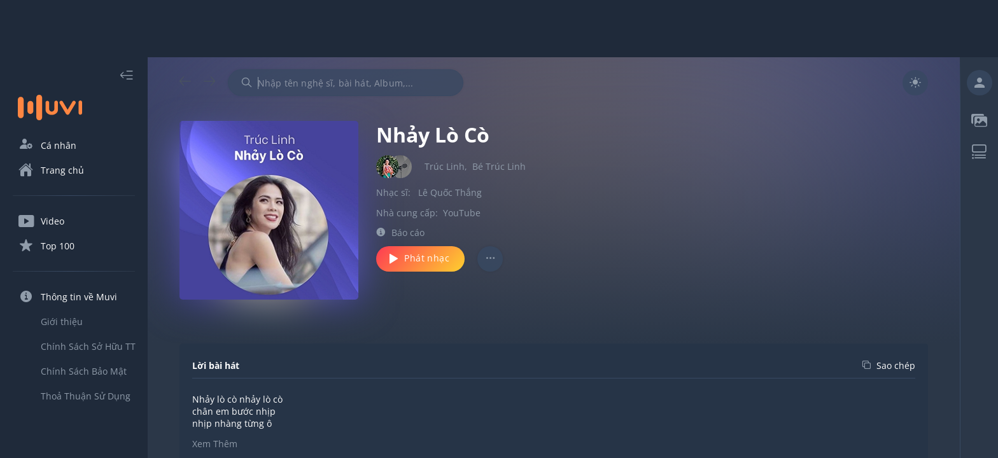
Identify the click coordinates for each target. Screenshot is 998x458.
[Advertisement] (499, 28)
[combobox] (345, 82)
